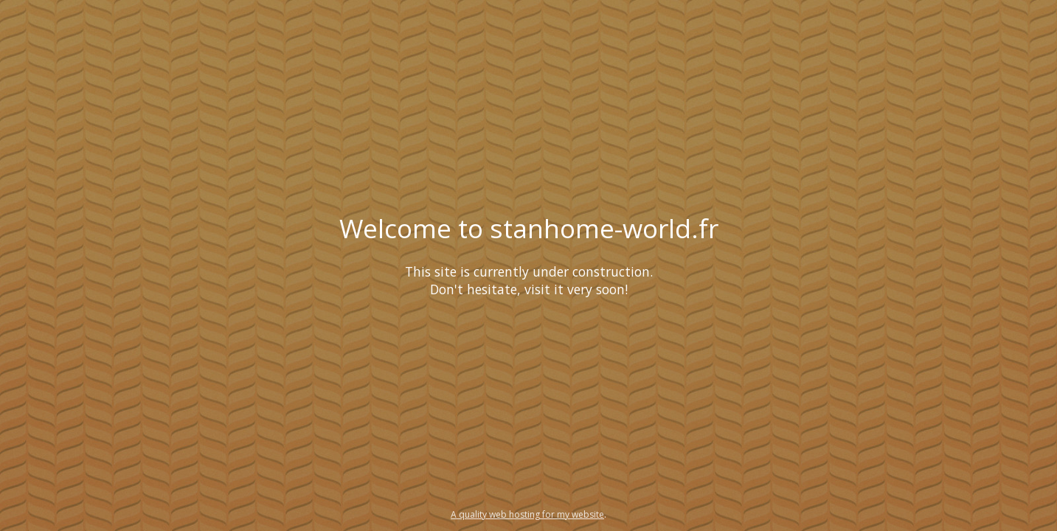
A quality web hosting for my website (527, 514)
